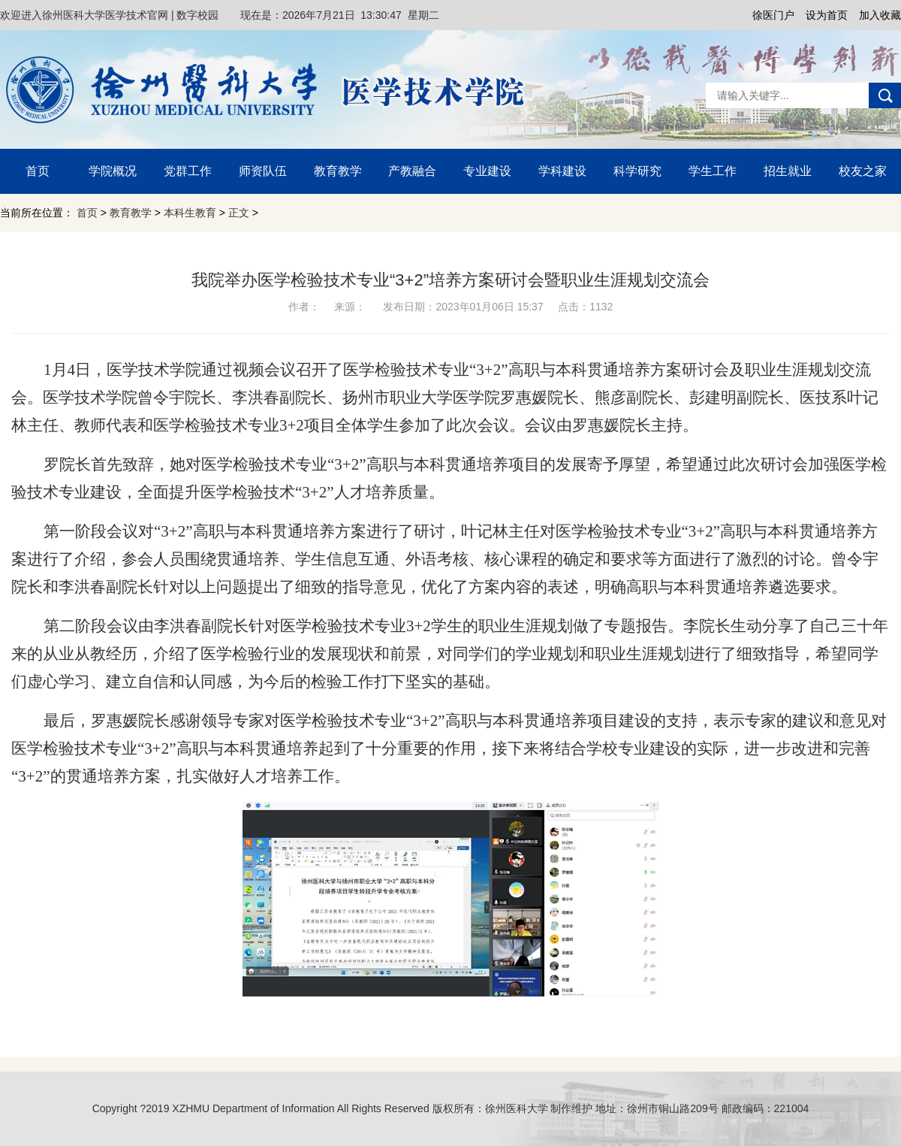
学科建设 (562, 171)
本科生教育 (190, 213)
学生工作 (713, 171)
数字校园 (197, 15)
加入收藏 (880, 15)
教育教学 (338, 171)
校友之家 (863, 171)
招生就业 (788, 171)
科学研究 (637, 171)
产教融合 (412, 171)
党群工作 (188, 171)
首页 (38, 171)
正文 (238, 213)
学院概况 (113, 171)
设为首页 (827, 15)
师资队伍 (263, 171)
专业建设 (487, 171)
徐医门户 (773, 15)
